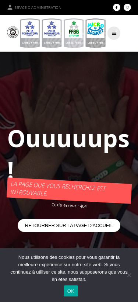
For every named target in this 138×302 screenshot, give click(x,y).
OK (70, 291)
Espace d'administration (34, 7)
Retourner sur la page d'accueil (69, 225)
